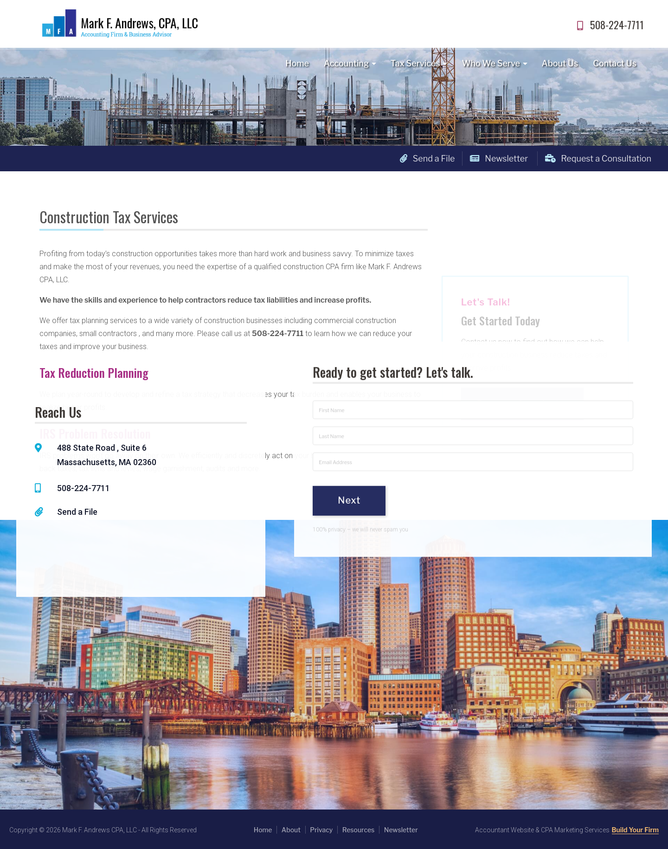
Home (297, 63)
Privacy (321, 830)
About (291, 830)
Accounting (346, 63)
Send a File (427, 158)
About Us (560, 63)
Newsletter (499, 158)
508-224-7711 (609, 24)
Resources (358, 830)
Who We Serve (491, 63)
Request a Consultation (598, 158)
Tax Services (415, 63)
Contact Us (614, 63)
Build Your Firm (635, 830)
